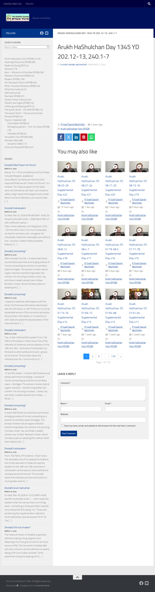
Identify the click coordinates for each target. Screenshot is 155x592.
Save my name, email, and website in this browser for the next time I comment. (100, 439)
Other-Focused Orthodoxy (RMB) (20, 86)
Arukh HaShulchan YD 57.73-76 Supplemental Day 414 (67, 322)
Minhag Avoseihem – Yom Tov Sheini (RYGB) (28, 126)
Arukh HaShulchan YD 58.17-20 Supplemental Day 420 (115, 186)
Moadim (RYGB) (12, 79)
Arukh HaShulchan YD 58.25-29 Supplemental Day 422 (67, 186)
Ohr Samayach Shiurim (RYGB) (19, 82)
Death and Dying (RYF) (15, 65)
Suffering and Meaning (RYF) (18, 106)
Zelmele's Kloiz (12, 140)
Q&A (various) (11, 92)
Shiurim (29, 3)
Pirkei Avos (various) (14, 89)
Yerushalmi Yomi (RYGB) (16, 137)
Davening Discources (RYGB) (18, 62)
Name (64, 417)
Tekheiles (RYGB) (15, 133)
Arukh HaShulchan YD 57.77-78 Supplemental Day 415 (139, 254)
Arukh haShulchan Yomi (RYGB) (77, 128)
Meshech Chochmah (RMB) (17, 75)
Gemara (8, 69)
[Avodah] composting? (15, 251)
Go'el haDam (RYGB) (16, 123)
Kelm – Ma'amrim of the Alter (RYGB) (22, 72)
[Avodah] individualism (15, 208)
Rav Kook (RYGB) (12, 96)
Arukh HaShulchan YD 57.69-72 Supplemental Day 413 (91, 322)
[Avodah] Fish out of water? (18, 527)
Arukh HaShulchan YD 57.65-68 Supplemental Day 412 (115, 322)
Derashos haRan (15, 143)
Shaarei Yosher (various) (16, 99)
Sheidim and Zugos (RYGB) (17, 103)
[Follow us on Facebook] (42, 33)
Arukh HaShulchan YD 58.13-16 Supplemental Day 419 (139, 186)
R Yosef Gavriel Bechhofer (75, 64)
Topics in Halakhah (13, 120)
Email (108, 417)
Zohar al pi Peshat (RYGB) (16, 147)
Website (64, 428)
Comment (66, 396)
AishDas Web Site (12, 3)
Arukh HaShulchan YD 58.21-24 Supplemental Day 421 (91, 186)
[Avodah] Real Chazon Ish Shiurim (20, 165)
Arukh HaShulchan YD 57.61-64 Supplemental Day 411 (139, 322)
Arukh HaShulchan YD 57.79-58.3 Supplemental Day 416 (115, 254)
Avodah (8, 159)
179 (113, 370)
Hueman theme (42, 585)
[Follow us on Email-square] (46, 33)
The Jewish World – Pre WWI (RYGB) (22, 109)
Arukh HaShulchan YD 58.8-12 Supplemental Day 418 (67, 254)
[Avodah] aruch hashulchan (17, 488)
